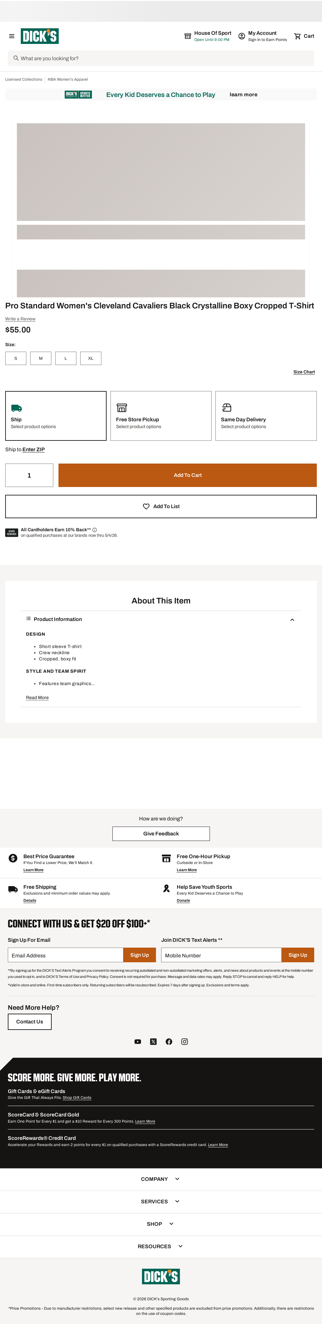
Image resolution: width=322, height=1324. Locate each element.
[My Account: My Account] (263, 36)
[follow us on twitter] (153, 1042)
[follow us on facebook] (169, 1042)
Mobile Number (183, 955)
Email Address (28, 955)
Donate (183, 900)
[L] (65, 358)
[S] (15, 358)
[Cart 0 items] (304, 36)
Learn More (243, 94)
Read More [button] (37, 697)
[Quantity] (29, 475)
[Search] (166, 58)
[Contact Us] (30, 1022)
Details (29, 900)
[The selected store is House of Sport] (208, 36)
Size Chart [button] (304, 372)
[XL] (90, 358)
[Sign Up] (139, 955)
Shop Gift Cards (77, 1097)
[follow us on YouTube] (138, 1042)
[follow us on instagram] (184, 1042)
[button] (33, 449)
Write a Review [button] (20, 319)
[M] (40, 358)
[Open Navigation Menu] (12, 36)
